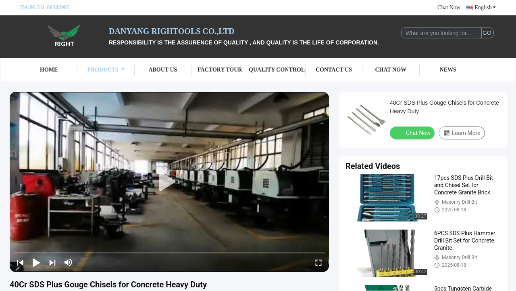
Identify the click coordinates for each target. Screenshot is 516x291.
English (485, 7)
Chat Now (448, 7)
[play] (169, 182)
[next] (52, 262)
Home (49, 70)
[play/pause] (36, 262)
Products (106, 70)
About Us (162, 70)
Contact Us (334, 70)
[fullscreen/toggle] (318, 262)
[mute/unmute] (68, 262)
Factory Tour (220, 70)
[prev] (20, 262)
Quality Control (277, 70)
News (448, 70)
